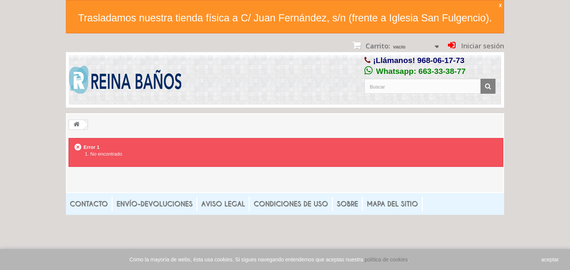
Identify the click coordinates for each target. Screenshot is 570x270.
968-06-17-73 (440, 60)
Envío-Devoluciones (154, 204)
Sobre (347, 204)
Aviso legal (223, 204)
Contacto (89, 204)
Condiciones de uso (291, 204)
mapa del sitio (392, 204)
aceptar (550, 259)
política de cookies (386, 259)
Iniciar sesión (481, 45)
